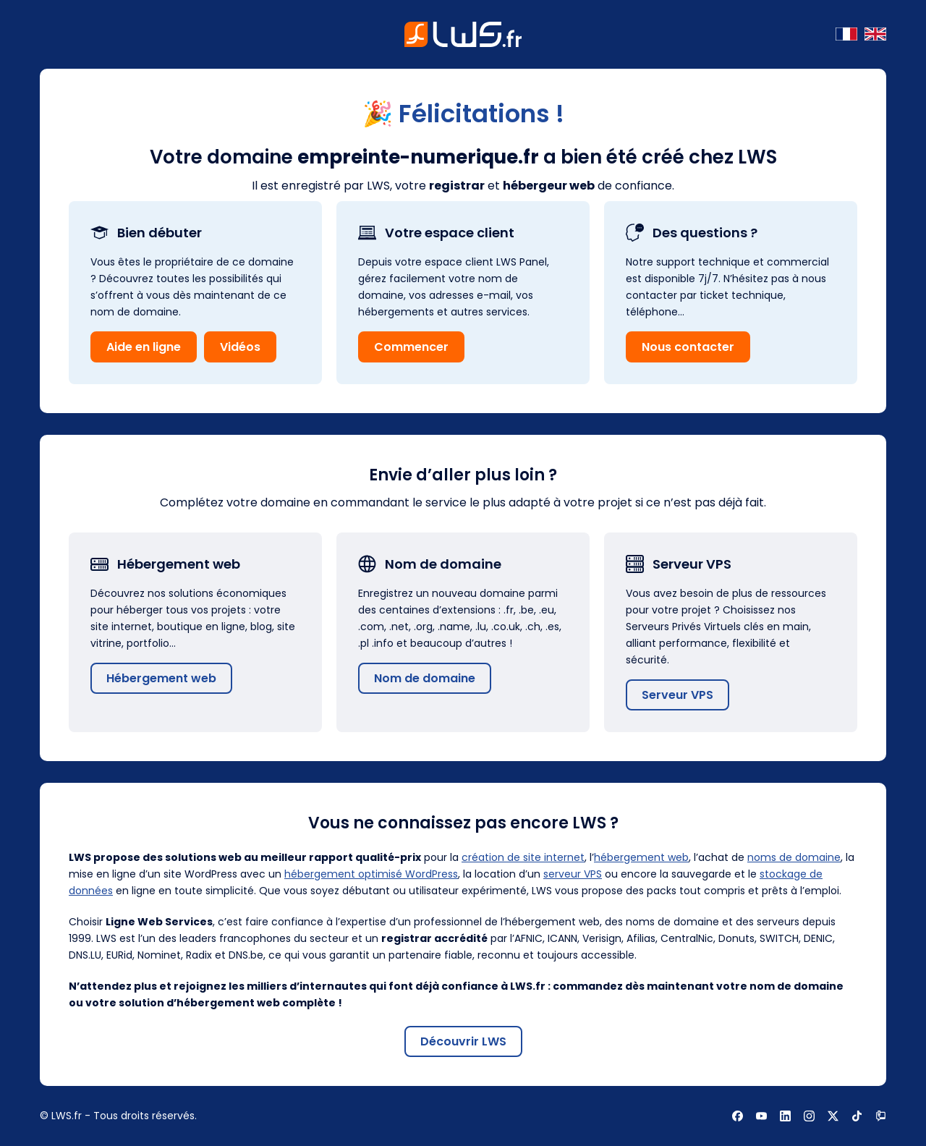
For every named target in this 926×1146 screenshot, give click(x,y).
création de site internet (523, 857)
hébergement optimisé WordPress (371, 874)
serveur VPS (572, 874)
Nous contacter (688, 347)
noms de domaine (794, 857)
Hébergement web (161, 678)
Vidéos (240, 347)
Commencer (411, 347)
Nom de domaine (424, 678)
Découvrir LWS (463, 1041)
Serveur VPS (677, 695)
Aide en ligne (143, 347)
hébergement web (641, 857)
